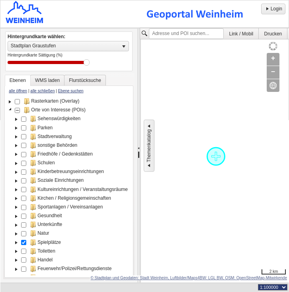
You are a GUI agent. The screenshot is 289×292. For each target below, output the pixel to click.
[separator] (138, 155)
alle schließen (42, 91)
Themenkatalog (149, 146)
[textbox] (186, 34)
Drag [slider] (87, 62)
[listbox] (68, 46)
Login (273, 9)
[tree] (69, 186)
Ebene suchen (71, 91)
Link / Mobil (241, 34)
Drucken (273, 34)
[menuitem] (241, 33)
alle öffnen (18, 91)
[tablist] (69, 176)
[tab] (18, 80)
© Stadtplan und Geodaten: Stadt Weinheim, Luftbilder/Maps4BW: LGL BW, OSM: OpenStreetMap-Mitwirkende (188, 278)
